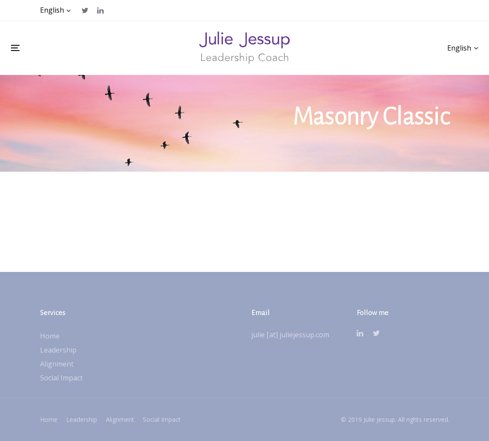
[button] (55, 10)
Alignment (57, 364)
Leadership (58, 350)
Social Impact (61, 378)
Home (50, 336)
